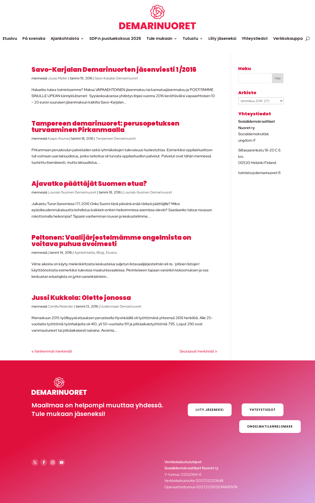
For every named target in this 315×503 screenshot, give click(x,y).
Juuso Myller (57, 78)
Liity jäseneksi (222, 38)
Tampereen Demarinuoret (116, 138)
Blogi (100, 252)
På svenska (33, 38)
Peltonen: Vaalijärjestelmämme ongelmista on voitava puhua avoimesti (111, 240)
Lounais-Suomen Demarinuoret (72, 192)
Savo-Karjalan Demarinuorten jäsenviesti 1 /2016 (114, 69)
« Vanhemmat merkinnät (52, 351)
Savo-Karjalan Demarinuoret (116, 78)
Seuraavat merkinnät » (198, 351)
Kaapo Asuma (58, 138)
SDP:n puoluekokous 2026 (115, 38)
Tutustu (190, 38)
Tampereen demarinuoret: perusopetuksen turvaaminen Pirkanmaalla (105, 126)
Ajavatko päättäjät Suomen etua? (89, 183)
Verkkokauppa (288, 38)
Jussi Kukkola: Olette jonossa (81, 297)
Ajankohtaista (65, 38)
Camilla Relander (60, 306)
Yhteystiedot (255, 38)
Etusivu (10, 38)
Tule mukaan (159, 38)
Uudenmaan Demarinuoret (120, 306)
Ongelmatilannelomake (270, 426)
